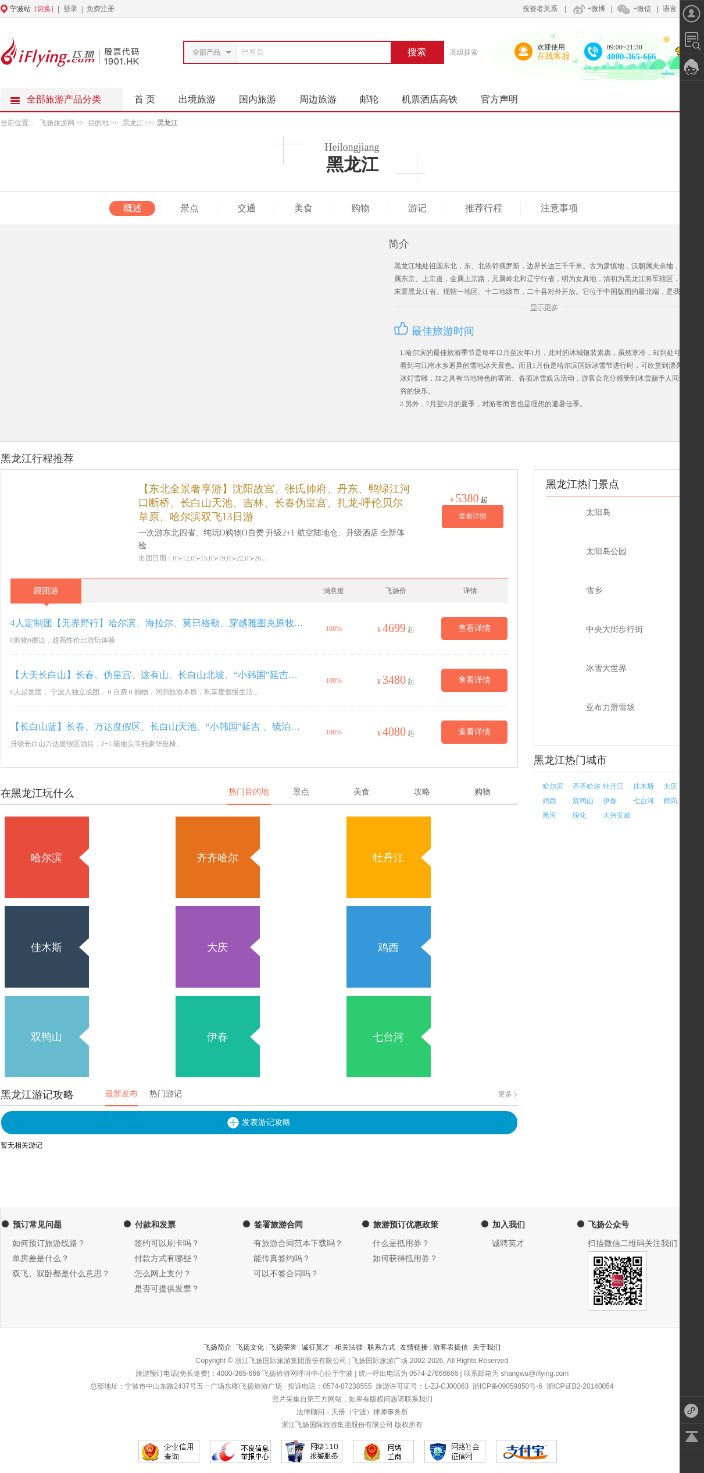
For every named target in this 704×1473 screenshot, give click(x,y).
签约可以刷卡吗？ (166, 1243)
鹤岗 (670, 801)
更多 (505, 1094)
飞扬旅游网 (57, 123)
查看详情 (473, 516)
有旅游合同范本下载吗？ (298, 1243)
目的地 (99, 123)
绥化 (580, 815)
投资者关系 (540, 9)
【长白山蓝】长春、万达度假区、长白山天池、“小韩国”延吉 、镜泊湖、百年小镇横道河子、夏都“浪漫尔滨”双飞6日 (156, 727)
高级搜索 (464, 52)
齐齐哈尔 (587, 786)
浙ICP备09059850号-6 (507, 1386)
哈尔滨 (552, 786)
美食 (303, 208)
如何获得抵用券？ (405, 1258)
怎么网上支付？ (162, 1273)
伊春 (610, 801)
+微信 (633, 9)
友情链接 (414, 1347)
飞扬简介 (217, 1347)
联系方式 (381, 1347)
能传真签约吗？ (281, 1258)
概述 (132, 208)
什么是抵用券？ (401, 1243)
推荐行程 (483, 208)
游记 (417, 208)
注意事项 (559, 208)
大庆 (670, 786)
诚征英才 (316, 1347)
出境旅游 (202, 96)
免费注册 (101, 9)
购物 (360, 208)
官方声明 (505, 96)
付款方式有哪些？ (166, 1258)
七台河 (643, 801)
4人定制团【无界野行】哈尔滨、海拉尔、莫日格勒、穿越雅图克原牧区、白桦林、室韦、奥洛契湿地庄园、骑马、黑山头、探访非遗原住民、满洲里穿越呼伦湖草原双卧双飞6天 (156, 623)
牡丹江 (613, 786)
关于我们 (487, 1347)
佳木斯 (643, 786)
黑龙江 (133, 123)
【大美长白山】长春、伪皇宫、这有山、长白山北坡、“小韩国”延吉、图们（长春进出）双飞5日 (156, 675)
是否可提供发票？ (166, 1288)
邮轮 (375, 96)
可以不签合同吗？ (286, 1273)
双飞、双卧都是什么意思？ (61, 1273)
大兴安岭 (617, 815)
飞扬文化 (250, 1347)
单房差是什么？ (40, 1258)
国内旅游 (263, 96)
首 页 (144, 99)
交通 (246, 208)
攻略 (422, 791)
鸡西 (549, 801)
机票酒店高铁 (435, 96)
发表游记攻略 (266, 1122)
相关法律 (349, 1347)
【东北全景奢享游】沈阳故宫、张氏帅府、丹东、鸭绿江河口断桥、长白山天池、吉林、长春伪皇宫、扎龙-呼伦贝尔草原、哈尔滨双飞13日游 (274, 503)
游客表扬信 (450, 1347)
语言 (670, 9)
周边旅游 (323, 96)
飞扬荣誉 (283, 1347)
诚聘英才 (508, 1243)
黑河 (549, 815)
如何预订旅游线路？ (48, 1243)
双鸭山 (583, 801)
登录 (70, 9)
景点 (189, 208)
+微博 (587, 9)
